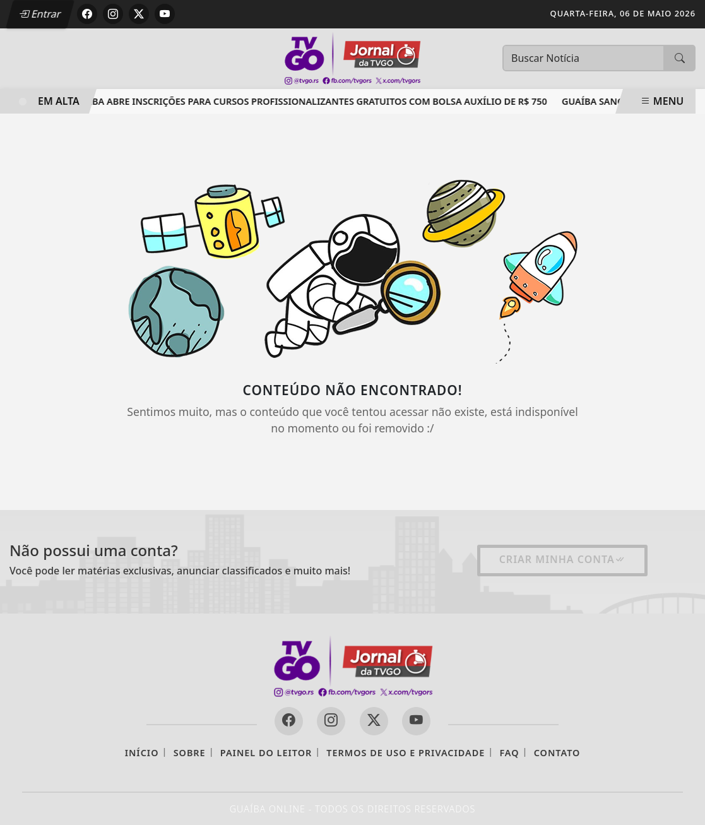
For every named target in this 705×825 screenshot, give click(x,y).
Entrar (39, 14)
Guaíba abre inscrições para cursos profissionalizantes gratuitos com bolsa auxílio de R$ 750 (312, 101)
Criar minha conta (562, 559)
